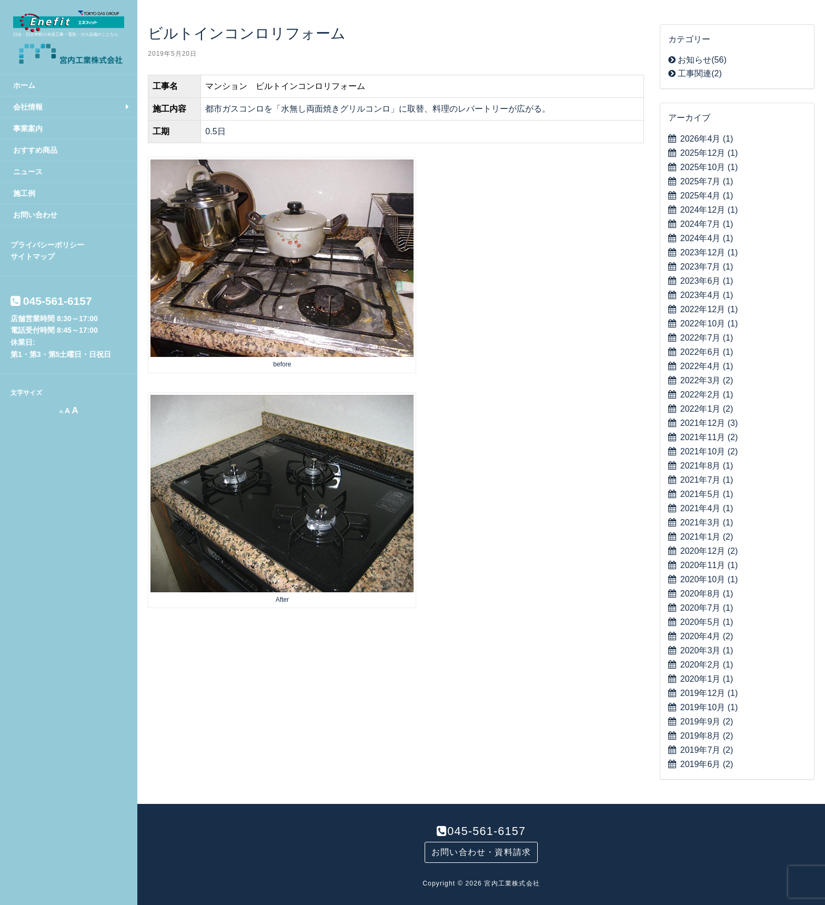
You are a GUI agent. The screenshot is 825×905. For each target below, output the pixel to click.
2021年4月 (706, 508)
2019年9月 (706, 721)
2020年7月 (706, 607)
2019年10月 (709, 707)
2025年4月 (706, 195)
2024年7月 (706, 224)
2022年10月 (709, 323)
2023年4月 (706, 295)
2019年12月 (709, 693)
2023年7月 (706, 266)
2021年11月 (709, 437)
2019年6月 (706, 764)
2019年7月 (706, 749)
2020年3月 (706, 650)
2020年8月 (706, 593)
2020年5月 (706, 622)
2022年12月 (709, 309)
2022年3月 (706, 380)
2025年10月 (709, 167)
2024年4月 (706, 238)
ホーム (24, 85)
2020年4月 (706, 636)
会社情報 (28, 107)
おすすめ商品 (35, 150)
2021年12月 (709, 423)
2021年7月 (706, 479)
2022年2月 (706, 394)
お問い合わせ (35, 215)
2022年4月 (706, 366)
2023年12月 (709, 252)
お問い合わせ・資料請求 (481, 852)
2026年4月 (706, 138)
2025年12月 (709, 152)
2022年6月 (706, 351)
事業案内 (28, 128)
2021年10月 (709, 451)
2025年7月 (706, 181)
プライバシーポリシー (47, 245)
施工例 (24, 193)
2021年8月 (706, 465)
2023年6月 (706, 280)
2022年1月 (706, 408)
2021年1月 (706, 536)
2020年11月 (709, 565)
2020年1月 (706, 678)
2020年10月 (709, 579)
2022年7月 (706, 337)
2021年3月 (706, 522)
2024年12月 (709, 209)
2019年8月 (706, 735)
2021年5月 (706, 494)
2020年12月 (709, 550)
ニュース (28, 171)
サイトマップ (33, 256)
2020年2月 (706, 664)
